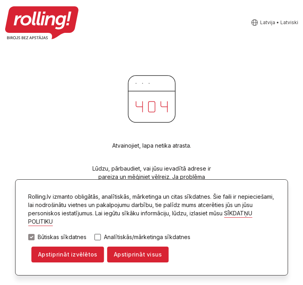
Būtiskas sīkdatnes (62, 237)
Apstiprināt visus (138, 254)
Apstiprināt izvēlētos (67, 254)
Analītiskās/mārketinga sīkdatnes (147, 237)
